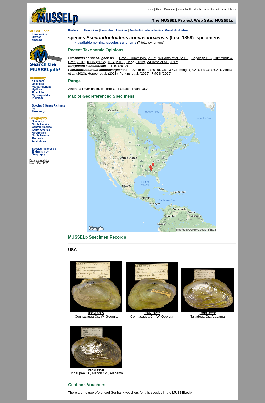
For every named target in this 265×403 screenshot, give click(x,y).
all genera (38, 81)
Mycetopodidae (41, 95)
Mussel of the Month (189, 9)
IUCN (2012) (96, 62)
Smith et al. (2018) (146, 70)
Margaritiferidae (41, 86)
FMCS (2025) (161, 73)
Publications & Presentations (219, 9)
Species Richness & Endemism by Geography (44, 151)
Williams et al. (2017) (162, 62)
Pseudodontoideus (176, 30)
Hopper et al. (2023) (103, 73)
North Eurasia (40, 135)
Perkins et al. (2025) (134, 73)
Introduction (39, 34)
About (158, 9)
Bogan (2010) (201, 58)
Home (150, 9)
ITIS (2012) (116, 62)
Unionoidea (91, 30)
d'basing (37, 40)
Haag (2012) (135, 62)
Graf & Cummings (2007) (137, 58)
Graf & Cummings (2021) (180, 70)
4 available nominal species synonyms (105, 42)
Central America (42, 127)
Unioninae (121, 30)
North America (41, 124)
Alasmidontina (154, 30)
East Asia (38, 138)
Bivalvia (73, 30)
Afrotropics (39, 132)
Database (170, 9)
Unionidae (38, 83)
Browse (36, 37)
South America (41, 129)
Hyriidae (37, 89)
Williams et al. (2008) (173, 58)
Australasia (39, 141)
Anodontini (136, 30)
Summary (38, 121)
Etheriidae (38, 92)
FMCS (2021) (211, 70)
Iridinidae (37, 98)
